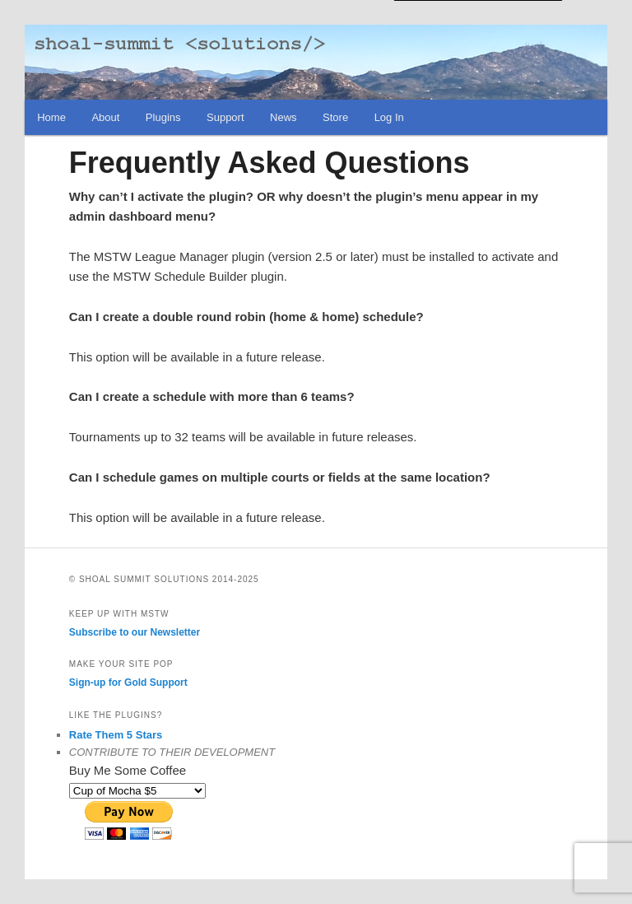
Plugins (163, 117)
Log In (389, 117)
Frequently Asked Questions (269, 162)
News (283, 117)
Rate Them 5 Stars (115, 735)
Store (335, 117)
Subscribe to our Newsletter (134, 632)
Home (51, 117)
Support (225, 117)
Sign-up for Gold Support (128, 682)
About (105, 117)
